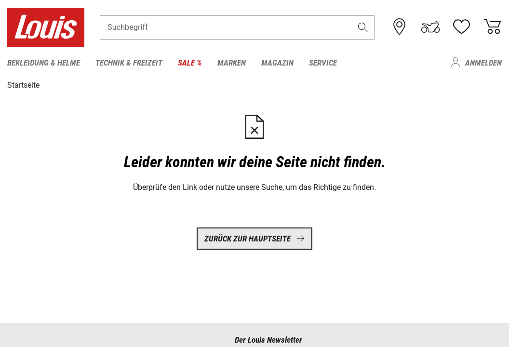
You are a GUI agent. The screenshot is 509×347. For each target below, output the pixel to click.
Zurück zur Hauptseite (254, 238)
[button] (363, 27)
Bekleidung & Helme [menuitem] (43, 62)
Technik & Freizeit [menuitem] (128, 62)
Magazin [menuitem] (277, 62)
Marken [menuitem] (231, 62)
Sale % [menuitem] (190, 62)
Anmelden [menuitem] (483, 62)
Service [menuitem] (323, 62)
